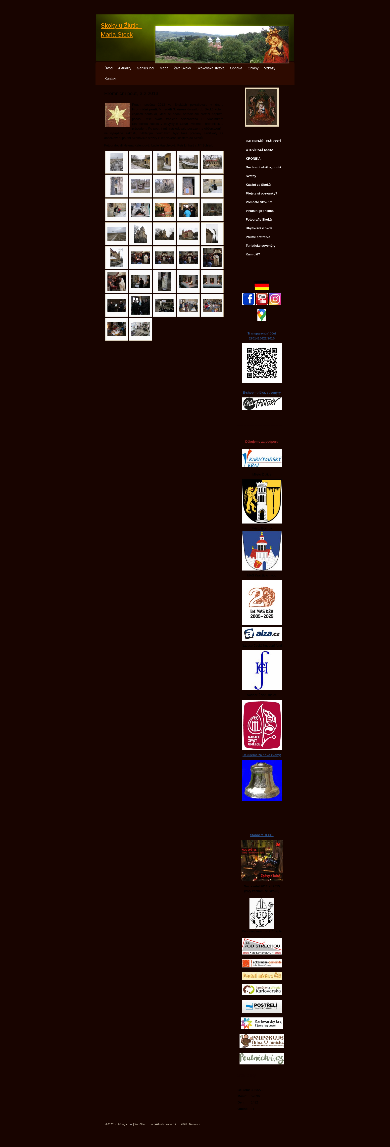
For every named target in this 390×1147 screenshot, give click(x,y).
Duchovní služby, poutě (263, 167)
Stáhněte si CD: (262, 835)
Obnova (236, 68)
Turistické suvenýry (260, 245)
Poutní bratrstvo (258, 237)
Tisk (150, 1124)
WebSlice (140, 1124)
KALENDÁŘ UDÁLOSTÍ (263, 141)
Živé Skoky (182, 68)
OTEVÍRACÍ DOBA (259, 150)
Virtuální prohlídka (260, 211)
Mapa (164, 68)
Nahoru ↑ (194, 1124)
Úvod (108, 68)
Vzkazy (269, 68)
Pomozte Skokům (259, 202)
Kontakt (110, 79)
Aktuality (124, 68)
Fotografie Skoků (259, 219)
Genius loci (145, 68)
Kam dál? (253, 254)
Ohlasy (253, 68)
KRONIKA (253, 158)
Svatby (251, 176)
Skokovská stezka (210, 68)
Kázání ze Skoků (258, 185)
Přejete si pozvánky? (261, 193)
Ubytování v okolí (259, 228)
